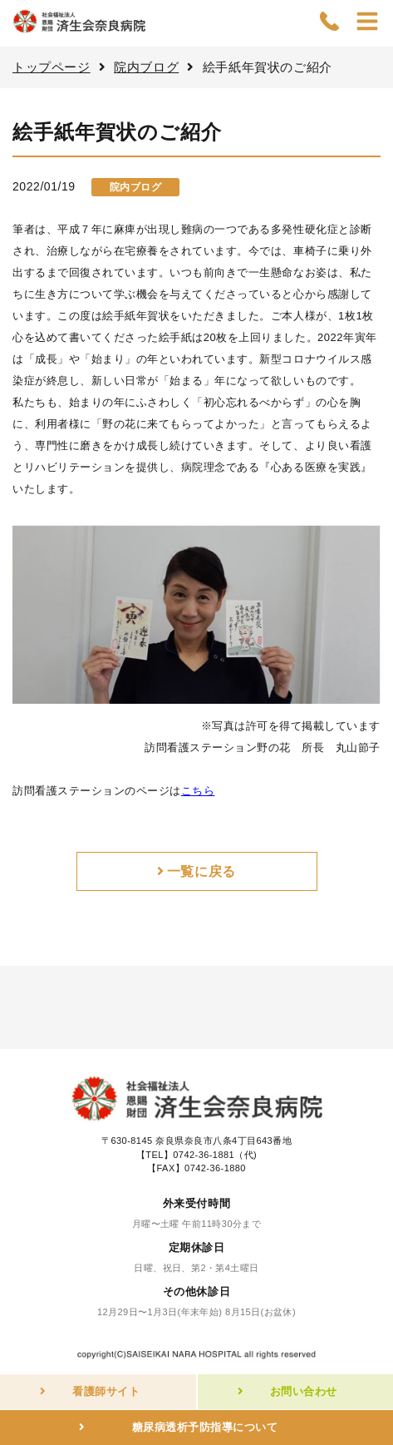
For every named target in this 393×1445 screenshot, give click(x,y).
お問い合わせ (303, 1391)
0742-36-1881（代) (215, 1155)
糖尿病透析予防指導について (205, 1427)
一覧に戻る (201, 871)
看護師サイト (106, 1391)
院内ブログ (146, 67)
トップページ (51, 67)
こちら (198, 790)
